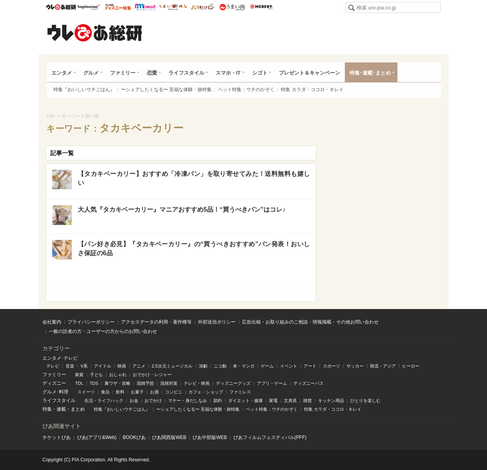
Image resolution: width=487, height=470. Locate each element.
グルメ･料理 (55, 392)
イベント (288, 366)
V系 (84, 366)
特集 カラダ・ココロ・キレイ (312, 89)
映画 (121, 366)
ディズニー (54, 383)
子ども (96, 374)
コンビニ (173, 392)
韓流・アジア (383, 366)
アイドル (102, 366)
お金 (134, 400)
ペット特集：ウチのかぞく (246, 89)
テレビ (52, 366)
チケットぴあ (56, 437)
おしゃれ (117, 374)
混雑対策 (169, 383)
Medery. (261, 7)
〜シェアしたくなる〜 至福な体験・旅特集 (166, 89)
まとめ (78, 409)
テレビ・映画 (197, 383)
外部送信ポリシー (217, 322)
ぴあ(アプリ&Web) (96, 437)
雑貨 (307, 400)
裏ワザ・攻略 (117, 383)
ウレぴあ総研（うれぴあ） (95, 32)
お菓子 (137, 392)
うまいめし (173, 7)
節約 (217, 400)
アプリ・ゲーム (272, 383)
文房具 (290, 400)
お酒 (154, 392)
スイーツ (86, 392)
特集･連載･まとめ (370, 73)
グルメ (91, 73)
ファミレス (240, 392)
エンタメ (61, 73)
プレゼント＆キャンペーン (309, 73)
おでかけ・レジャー (152, 374)
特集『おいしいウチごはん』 (84, 89)
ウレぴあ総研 (61, 7)
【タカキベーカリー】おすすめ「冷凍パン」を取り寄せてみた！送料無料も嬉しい (194, 178)
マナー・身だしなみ (187, 400)
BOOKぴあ (134, 437)
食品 (105, 392)
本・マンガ (243, 366)
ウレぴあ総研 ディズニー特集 (118, 7)
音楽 (70, 366)
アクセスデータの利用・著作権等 (156, 322)
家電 (273, 400)
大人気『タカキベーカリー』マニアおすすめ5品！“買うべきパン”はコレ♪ (182, 209)
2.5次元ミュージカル (172, 366)
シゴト (259, 73)
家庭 (79, 374)
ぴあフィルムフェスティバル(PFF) (270, 437)
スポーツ (331, 366)
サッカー (355, 366)
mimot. (145, 7)
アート (310, 366)
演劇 (203, 366)
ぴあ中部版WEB (209, 437)
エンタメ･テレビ (60, 358)
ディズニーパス (308, 383)
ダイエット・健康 (245, 400)
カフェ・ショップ (206, 392)
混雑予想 (145, 383)
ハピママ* (88, 7)
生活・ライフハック (103, 400)
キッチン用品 (331, 400)
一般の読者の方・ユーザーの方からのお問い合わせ (103, 331)
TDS (94, 383)
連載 (61, 409)
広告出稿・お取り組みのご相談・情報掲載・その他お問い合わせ (310, 322)
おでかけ (153, 400)
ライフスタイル (186, 73)
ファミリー (122, 73)
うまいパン (202, 7)
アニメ (138, 366)
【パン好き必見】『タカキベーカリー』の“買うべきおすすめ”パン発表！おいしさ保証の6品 (194, 248)
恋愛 (152, 73)
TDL (79, 383)
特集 (47, 409)
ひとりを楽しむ (365, 400)
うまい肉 (232, 7)
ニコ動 (220, 366)
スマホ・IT (228, 73)
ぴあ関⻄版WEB (169, 437)
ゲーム (267, 366)
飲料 (120, 392)
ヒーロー (410, 366)
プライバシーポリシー (91, 322)
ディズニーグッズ (233, 383)
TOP (50, 116)
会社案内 (51, 322)
